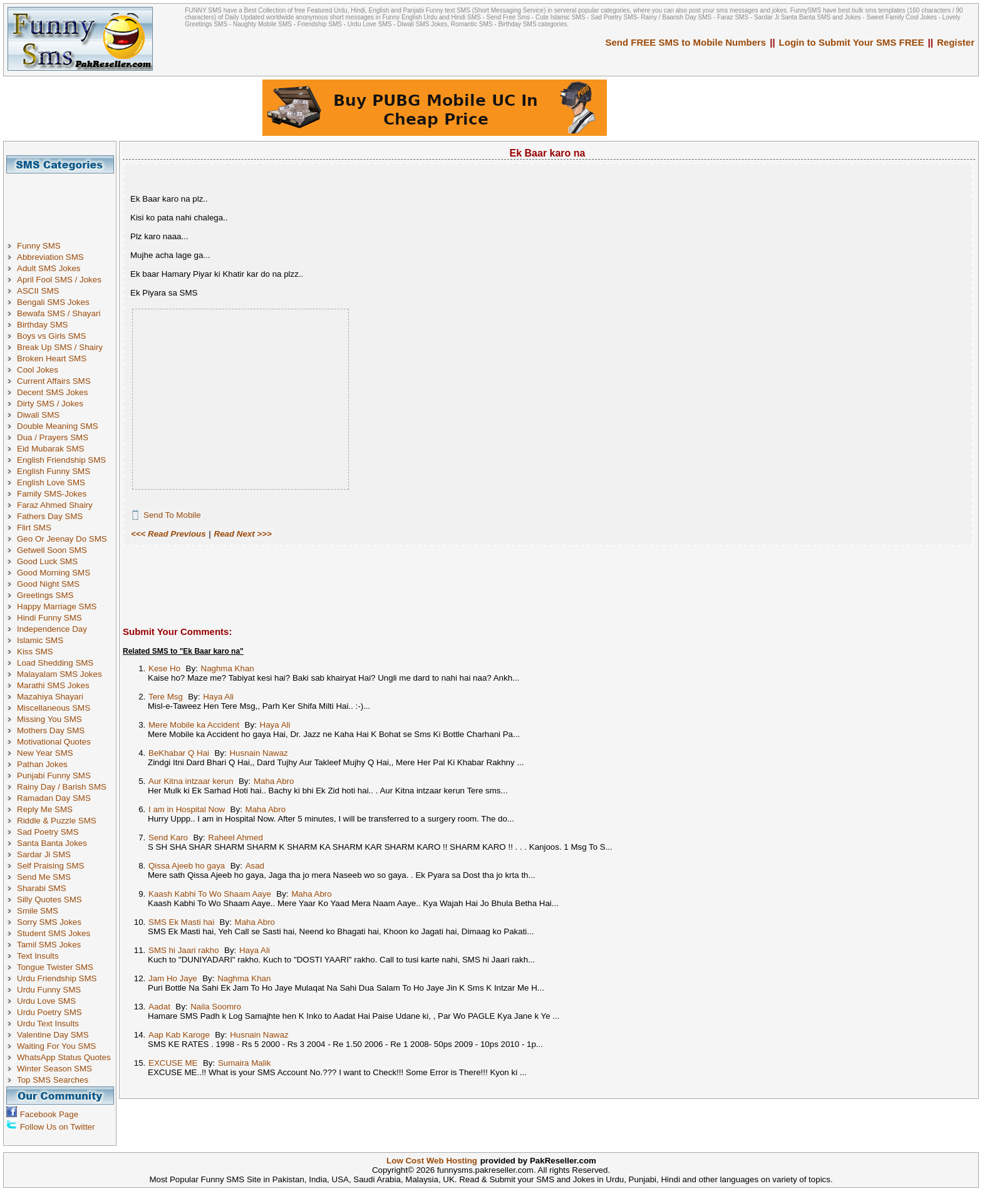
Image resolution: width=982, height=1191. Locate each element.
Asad (255, 865)
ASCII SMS (38, 291)
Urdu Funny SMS (49, 989)
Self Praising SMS (50, 865)
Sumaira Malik (244, 1063)
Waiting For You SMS (56, 1046)
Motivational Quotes (54, 741)
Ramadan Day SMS (54, 798)
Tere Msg (165, 696)
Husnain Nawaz (258, 753)
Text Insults (38, 956)
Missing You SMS (49, 719)
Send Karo (168, 837)
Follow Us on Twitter (57, 1127)
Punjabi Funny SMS (54, 775)
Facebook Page (49, 1114)
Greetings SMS (45, 595)
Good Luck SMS (47, 561)
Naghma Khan (227, 668)
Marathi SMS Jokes (53, 685)
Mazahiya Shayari (50, 696)
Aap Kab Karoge (179, 1034)
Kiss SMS (35, 651)
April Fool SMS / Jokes (59, 279)
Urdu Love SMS (46, 1001)
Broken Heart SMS (51, 358)
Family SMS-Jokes (51, 493)
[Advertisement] (64, 201)
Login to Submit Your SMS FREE (851, 42)
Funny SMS (39, 245)
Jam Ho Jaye (172, 978)
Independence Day (52, 629)
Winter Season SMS (54, 1068)
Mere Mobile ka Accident (193, 725)
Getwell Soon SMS (52, 550)
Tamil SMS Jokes (49, 944)
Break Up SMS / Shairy (60, 347)
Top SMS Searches (52, 1080)
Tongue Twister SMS (55, 967)
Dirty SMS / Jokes (50, 403)
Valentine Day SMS (53, 1034)
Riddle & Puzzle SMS (56, 820)
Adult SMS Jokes (48, 268)
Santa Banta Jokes (52, 843)
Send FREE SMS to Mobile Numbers (686, 42)
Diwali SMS (38, 415)
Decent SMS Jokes (52, 392)
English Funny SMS (53, 471)
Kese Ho (164, 668)
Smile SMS (37, 910)
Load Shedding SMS (55, 663)
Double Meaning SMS (57, 426)
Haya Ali (218, 696)
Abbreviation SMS (50, 257)
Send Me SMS (44, 877)
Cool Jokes (37, 369)
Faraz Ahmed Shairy (55, 505)
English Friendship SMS (61, 460)
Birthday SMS (42, 324)
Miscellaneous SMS (53, 708)
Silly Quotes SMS (49, 899)
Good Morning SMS (53, 572)
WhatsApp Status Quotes (64, 1057)
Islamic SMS (40, 640)
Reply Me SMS (45, 809)
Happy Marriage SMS (56, 606)
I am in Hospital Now (186, 809)
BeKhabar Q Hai (178, 753)
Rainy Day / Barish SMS (61, 786)
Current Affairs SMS (54, 381)
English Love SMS (51, 482)
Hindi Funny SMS (49, 617)
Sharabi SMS (41, 888)
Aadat (159, 1006)
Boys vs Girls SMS (51, 336)
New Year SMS (45, 753)
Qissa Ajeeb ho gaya (186, 865)
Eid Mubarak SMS (50, 448)
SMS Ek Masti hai (181, 922)
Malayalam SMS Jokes (59, 674)
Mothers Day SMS (51, 730)
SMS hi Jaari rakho (183, 950)
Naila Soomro (215, 1006)
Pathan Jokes (42, 764)
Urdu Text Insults (48, 1023)
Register (955, 42)
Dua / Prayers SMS (52, 437)
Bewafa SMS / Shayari (58, 313)
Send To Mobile (172, 515)
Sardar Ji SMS (44, 854)
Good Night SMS (48, 584)
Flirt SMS (34, 527)
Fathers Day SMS (50, 516)
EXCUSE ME (173, 1063)
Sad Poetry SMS (48, 832)
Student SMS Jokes (53, 933)
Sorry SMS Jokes (49, 922)
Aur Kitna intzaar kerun (191, 781)
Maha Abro (274, 781)
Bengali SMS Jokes (53, 302)
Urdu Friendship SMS (56, 978)
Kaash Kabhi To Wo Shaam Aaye (209, 894)
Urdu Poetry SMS (49, 1012)
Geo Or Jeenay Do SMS (62, 539)
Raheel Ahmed (235, 837)
